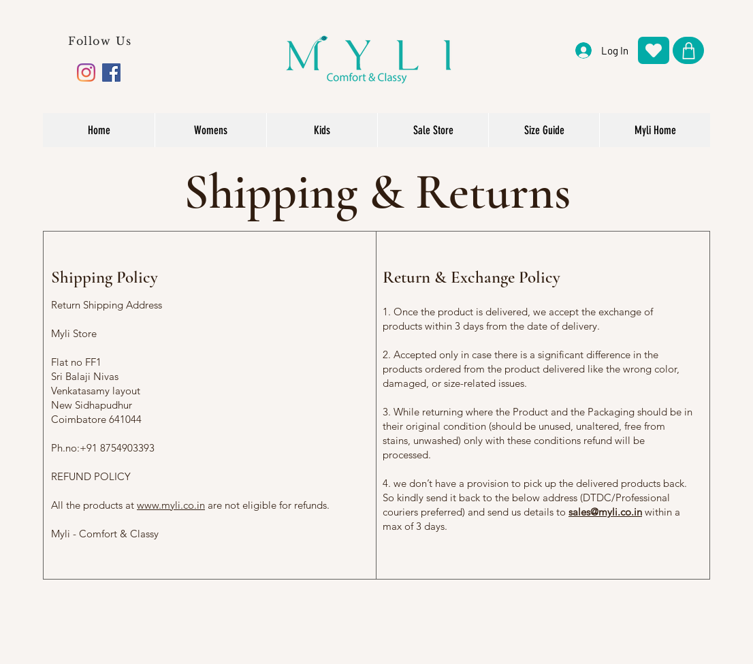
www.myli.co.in (171, 505)
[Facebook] (111, 72)
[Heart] (653, 50)
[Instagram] (86, 72)
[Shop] (688, 50)
